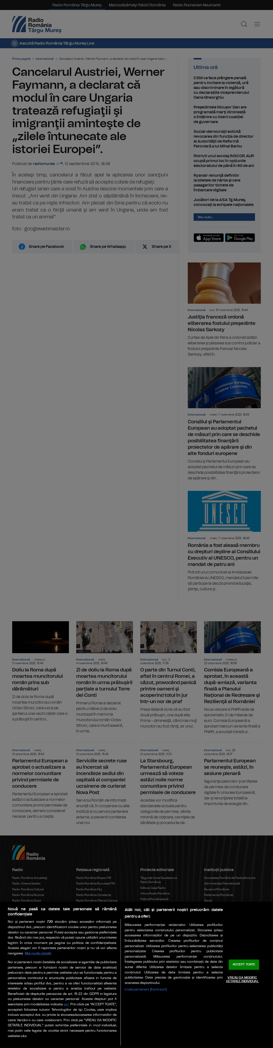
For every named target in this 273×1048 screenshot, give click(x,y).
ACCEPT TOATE (244, 964)
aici (66, 1004)
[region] (136, 975)
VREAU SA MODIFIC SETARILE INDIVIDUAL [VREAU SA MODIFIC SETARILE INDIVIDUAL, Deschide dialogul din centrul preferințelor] (242, 979)
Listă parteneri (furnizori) (146, 989)
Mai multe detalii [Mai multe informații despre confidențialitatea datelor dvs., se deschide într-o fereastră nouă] (38, 953)
